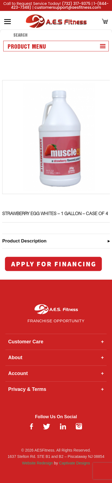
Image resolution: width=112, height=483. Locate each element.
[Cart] (105, 22)
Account (56, 373)
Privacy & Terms (56, 389)
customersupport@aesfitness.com (68, 7)
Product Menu (27, 47)
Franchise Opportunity (56, 321)
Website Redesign (37, 463)
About (56, 358)
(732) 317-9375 (76, 3)
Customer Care (56, 342)
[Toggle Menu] (7, 21)
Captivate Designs (74, 463)
